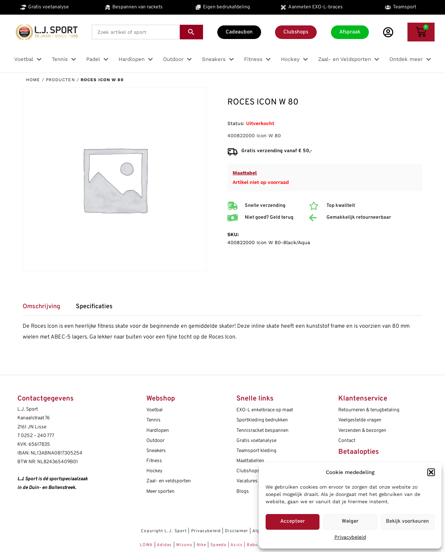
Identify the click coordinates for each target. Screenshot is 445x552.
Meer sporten (160, 492)
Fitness (154, 461)
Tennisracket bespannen (262, 431)
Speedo (218, 545)
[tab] (45, 309)
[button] (431, 472)
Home (33, 79)
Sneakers (156, 451)
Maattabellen (250, 461)
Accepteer (292, 521)
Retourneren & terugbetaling (368, 410)
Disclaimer (236, 531)
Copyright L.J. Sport (164, 531)
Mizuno (185, 545)
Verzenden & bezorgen (362, 431)
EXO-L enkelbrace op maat (264, 410)
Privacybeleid (350, 537)
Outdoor (155, 441)
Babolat (255, 545)
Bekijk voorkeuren (407, 521)
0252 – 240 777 (37, 436)
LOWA (147, 545)
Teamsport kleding (256, 451)
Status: (235, 123)
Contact (346, 441)
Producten (60, 79)
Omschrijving (41, 307)
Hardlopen (157, 431)
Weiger (350, 521)
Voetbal (154, 410)
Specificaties (94, 307)
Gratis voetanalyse (256, 441)
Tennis (153, 420)
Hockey (154, 471)
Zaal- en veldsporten (168, 481)
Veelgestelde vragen (359, 420)
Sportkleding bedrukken (262, 420)
